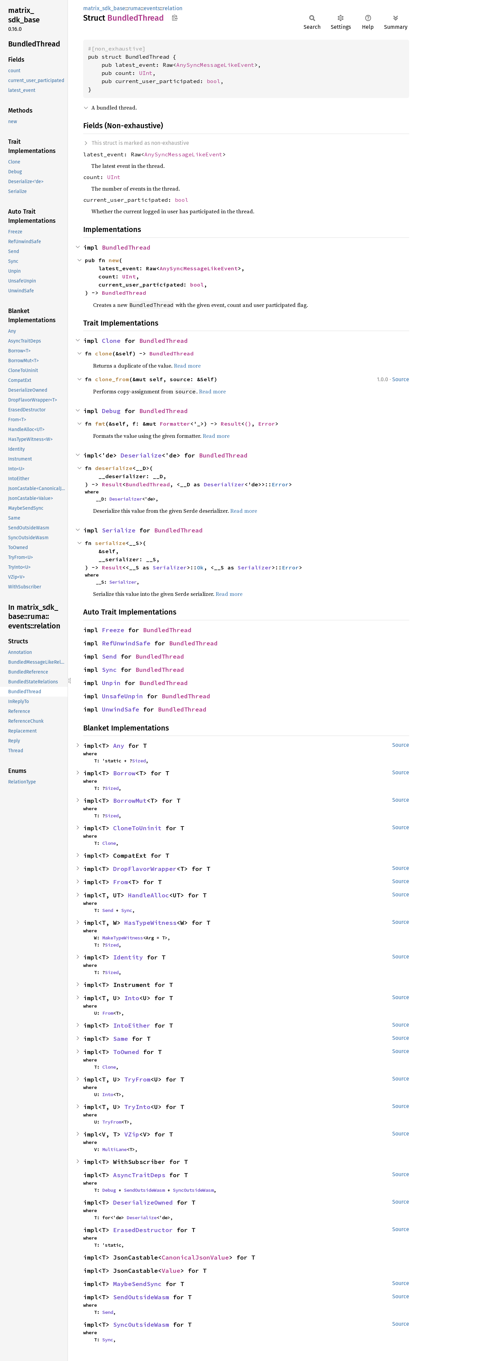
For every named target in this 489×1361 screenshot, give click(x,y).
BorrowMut (130, 800)
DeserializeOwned (143, 1202)
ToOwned (126, 1052)
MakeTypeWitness (122, 938)
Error (266, 423)
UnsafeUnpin (122, 696)
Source (400, 379)
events (152, 8)
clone (103, 353)
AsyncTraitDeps (139, 1175)
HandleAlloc (148, 895)
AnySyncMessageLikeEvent (215, 64)
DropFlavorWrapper (145, 869)
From (120, 882)
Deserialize (141, 455)
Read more (187, 365)
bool (213, 81)
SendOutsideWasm (144, 1190)
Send (109, 656)
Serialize (118, 530)
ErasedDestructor (143, 1230)
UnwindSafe (120, 709)
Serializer (170, 567)
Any (118, 746)
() (247, 423)
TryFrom (137, 1079)
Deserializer (224, 484)
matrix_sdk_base (104, 8)
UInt (145, 73)
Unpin (111, 683)
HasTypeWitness (150, 923)
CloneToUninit (137, 828)
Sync (109, 670)
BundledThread (126, 247)
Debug (111, 411)
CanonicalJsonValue (195, 1257)
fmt (100, 423)
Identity (128, 957)
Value (171, 1271)
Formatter (175, 423)
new (114, 260)
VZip (131, 1134)
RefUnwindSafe (126, 643)
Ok (200, 567)
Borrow (124, 773)
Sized (139, 761)
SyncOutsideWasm (193, 1190)
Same (120, 1039)
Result (231, 423)
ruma (134, 8)
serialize (110, 543)
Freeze (113, 630)
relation (172, 8)
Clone (111, 341)
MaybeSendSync (137, 1284)
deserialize (113, 468)
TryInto (137, 1107)
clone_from (112, 379)
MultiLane (114, 1149)
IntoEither (131, 1025)
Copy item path (174, 17)
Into (131, 998)
